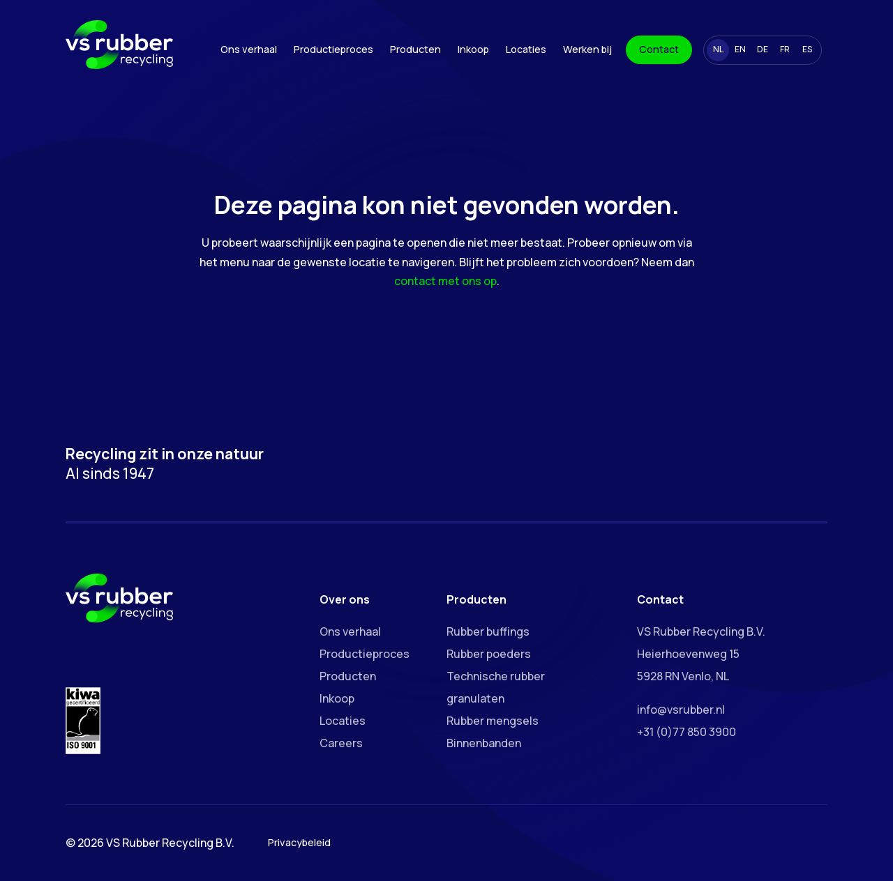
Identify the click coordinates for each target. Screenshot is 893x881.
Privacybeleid (299, 842)
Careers (341, 743)
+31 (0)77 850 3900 (686, 732)
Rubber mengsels (492, 720)
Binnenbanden (483, 743)
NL (718, 49)
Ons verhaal (248, 49)
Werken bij (587, 49)
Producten (415, 49)
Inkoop (473, 49)
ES (807, 49)
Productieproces (333, 49)
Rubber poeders (488, 653)
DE (762, 49)
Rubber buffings (488, 631)
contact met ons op (445, 281)
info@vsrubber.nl (681, 709)
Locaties (526, 49)
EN (740, 49)
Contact (659, 49)
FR (785, 49)
